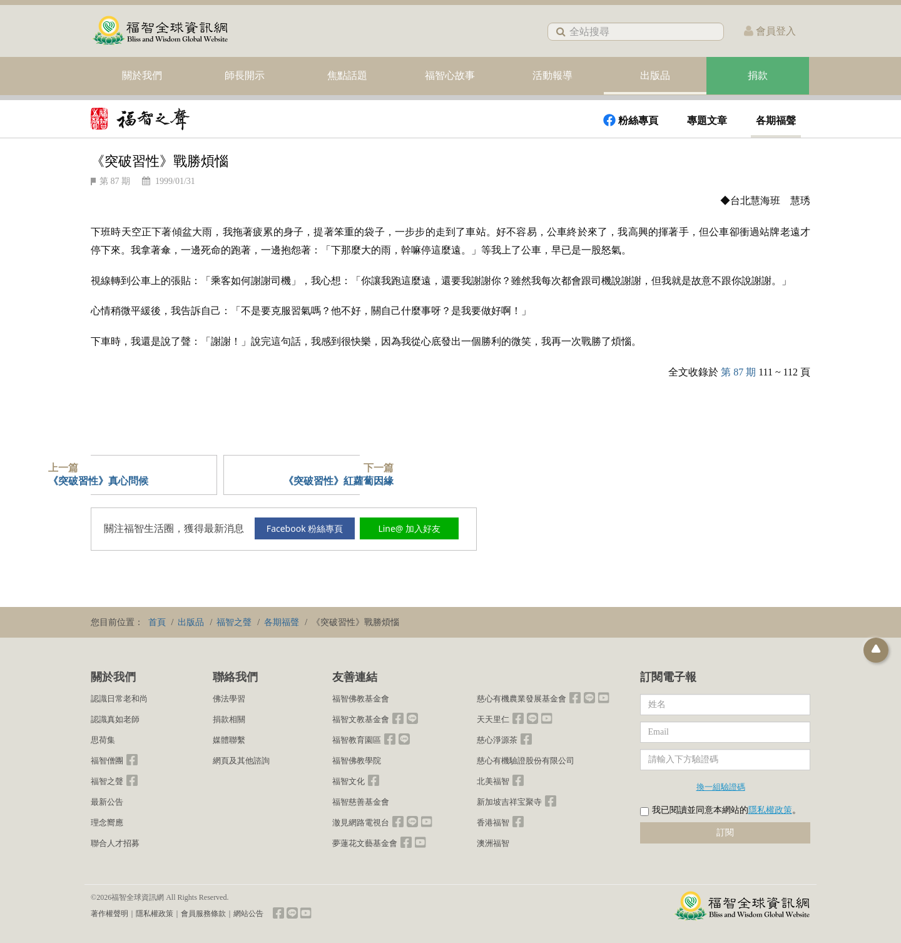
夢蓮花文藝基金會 (364, 843)
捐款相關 (229, 719)
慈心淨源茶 (497, 740)
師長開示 (245, 75)
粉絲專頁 (630, 120)
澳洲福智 (493, 843)
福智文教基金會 (360, 719)
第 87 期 (114, 181)
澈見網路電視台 (360, 822)
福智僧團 (107, 760)
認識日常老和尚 (119, 698)
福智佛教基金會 (360, 698)
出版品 (655, 75)
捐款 (758, 75)
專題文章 (707, 120)
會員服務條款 (203, 913)
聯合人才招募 (115, 843)
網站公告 (248, 913)
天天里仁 (493, 719)
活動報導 (552, 75)
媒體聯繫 (229, 740)
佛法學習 (229, 698)
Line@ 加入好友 (411, 528)
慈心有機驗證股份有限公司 (525, 760)
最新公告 (107, 802)
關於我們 (142, 75)
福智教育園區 (356, 740)
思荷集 (103, 740)
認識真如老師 (115, 719)
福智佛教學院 (356, 760)
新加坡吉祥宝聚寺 (509, 802)
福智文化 (348, 781)
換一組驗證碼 (720, 786)
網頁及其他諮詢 (241, 760)
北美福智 (493, 781)
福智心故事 (450, 75)
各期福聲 (776, 120)
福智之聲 (107, 781)
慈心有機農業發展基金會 (521, 698)
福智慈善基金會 (360, 802)
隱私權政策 (770, 810)
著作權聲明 (109, 913)
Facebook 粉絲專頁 (306, 528)
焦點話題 (347, 75)
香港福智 (493, 822)
